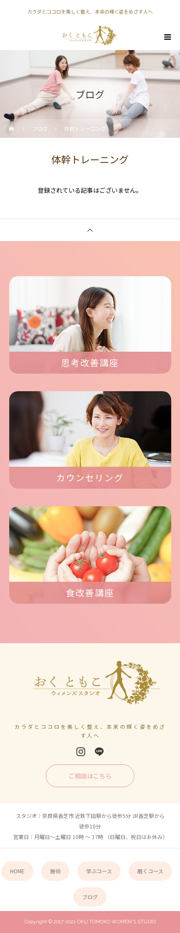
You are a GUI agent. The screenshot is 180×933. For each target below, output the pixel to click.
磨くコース (150, 871)
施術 (55, 871)
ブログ (90, 897)
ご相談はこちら (90, 775)
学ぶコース (99, 871)
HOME (17, 871)
